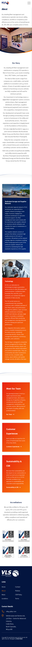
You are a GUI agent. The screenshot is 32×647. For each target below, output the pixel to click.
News (3, 595)
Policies (17, 591)
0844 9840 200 (11, 611)
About (4, 591)
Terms (17, 598)
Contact (17, 587)
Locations (5, 598)
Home (3, 587)
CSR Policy (18, 595)
